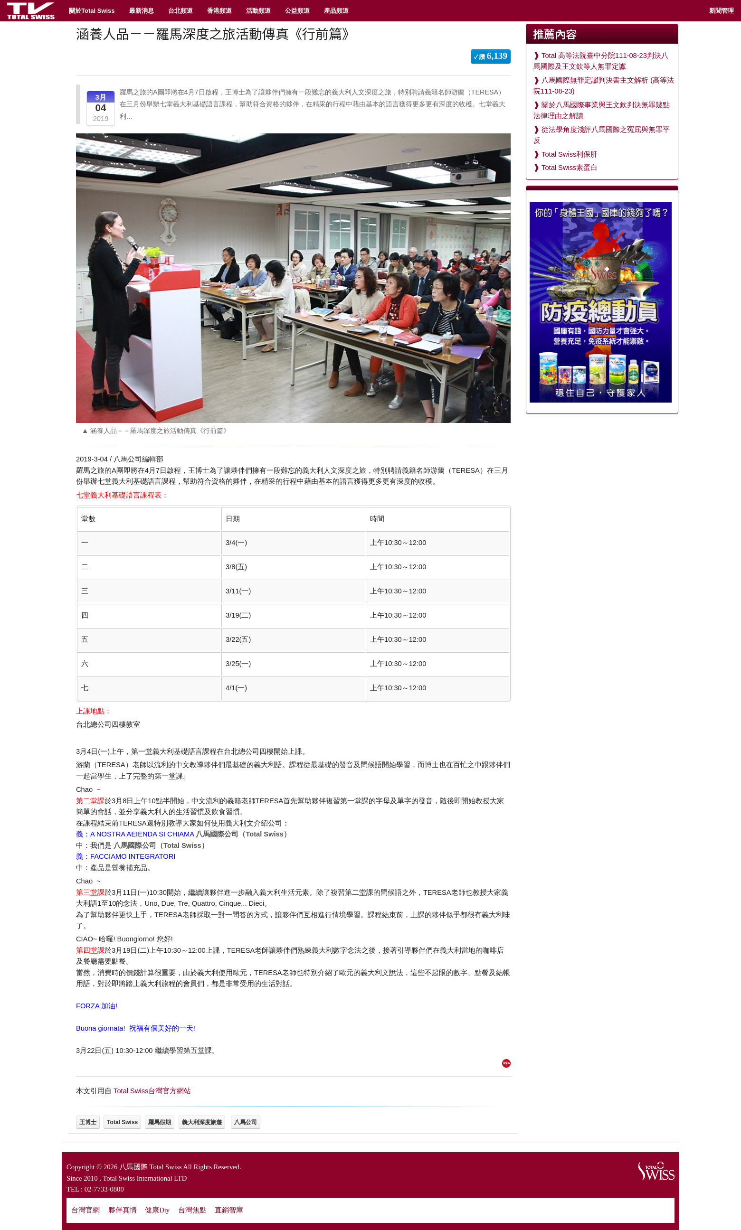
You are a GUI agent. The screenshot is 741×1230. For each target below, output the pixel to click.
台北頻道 (180, 10)
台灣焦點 (192, 1210)
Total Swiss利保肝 (570, 154)
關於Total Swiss (92, 10)
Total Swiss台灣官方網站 (152, 1091)
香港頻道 (219, 10)
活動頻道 (258, 10)
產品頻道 (336, 10)
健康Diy (157, 1210)
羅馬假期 (159, 1122)
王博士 (87, 1122)
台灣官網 (85, 1210)
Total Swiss (122, 1122)
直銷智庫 (229, 1210)
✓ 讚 (490, 56)
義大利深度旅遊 (202, 1122)
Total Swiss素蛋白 (570, 167)
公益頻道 (297, 10)
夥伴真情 (122, 1210)
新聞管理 (721, 10)
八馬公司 (245, 1122)
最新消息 (141, 10)
